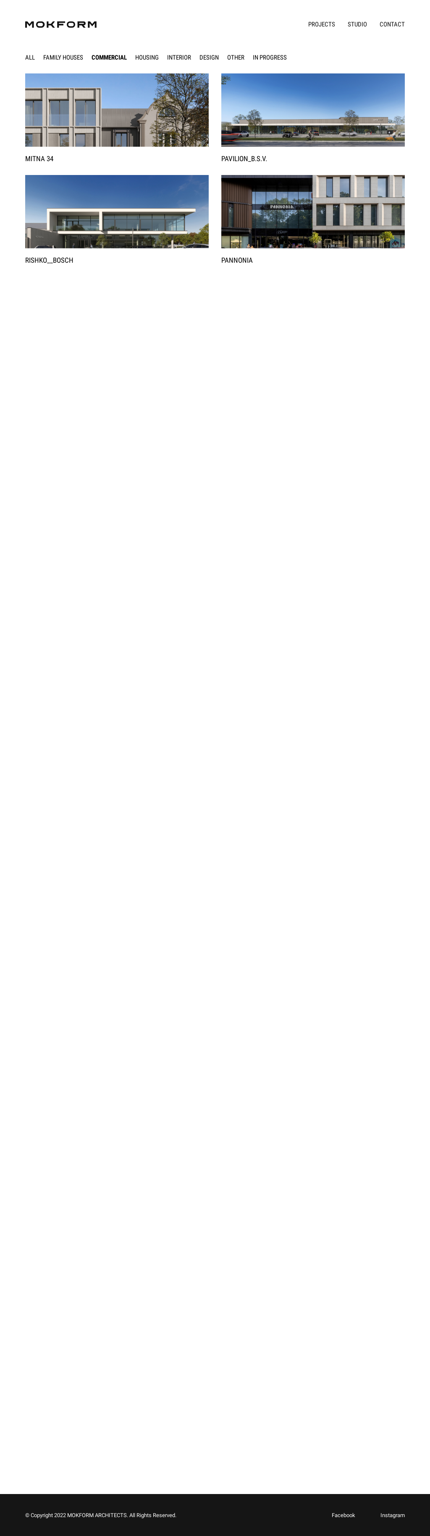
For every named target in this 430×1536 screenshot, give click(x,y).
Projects (321, 24)
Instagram (392, 1515)
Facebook (343, 1515)
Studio (357, 24)
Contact (392, 24)
